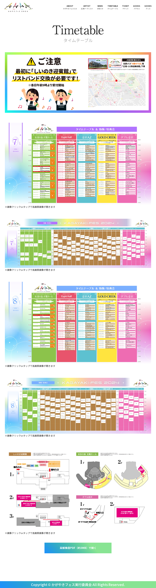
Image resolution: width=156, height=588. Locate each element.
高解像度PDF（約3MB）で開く (78, 548)
